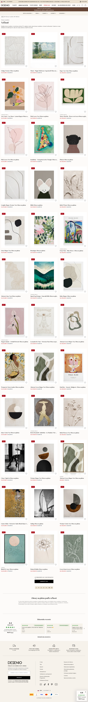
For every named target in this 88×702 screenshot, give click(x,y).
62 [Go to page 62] (49, 587)
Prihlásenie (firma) (44, 680)
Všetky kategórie (27, 13)
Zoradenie (62, 13)
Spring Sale (47, 5)
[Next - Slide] (84, 628)
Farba (37, 13)
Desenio (48, 698)
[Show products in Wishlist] (82, 5)
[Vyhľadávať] (79, 5)
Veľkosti (17, 16)
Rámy (40, 5)
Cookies (66, 675)
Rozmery (53, 13)
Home (73, 5)
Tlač (41, 664)
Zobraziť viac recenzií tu (44, 636)
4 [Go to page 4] (46, 587)
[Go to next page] (52, 587)
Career (41, 669)
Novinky (54, 5)
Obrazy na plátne (23, 5)
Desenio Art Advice (68, 662)
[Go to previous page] (36, 587)
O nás (41, 662)
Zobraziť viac (44, 581)
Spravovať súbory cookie (69, 678)
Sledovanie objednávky (69, 666)
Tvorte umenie (34, 5)
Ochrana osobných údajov (70, 673)
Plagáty (15, 5)
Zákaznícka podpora (68, 664)
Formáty (45, 13)
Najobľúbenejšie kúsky (64, 5)
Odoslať (19, 677)
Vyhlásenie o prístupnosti (46, 674)
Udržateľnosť (43, 671)
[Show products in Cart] (85, 5)
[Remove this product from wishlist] (26, 66)
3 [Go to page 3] (43, 587)
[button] (82, 696)
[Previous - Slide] (19, 628)
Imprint (41, 666)
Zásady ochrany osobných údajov (21, 680)
